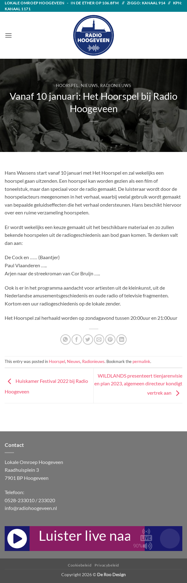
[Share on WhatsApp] (65, 339)
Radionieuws (115, 85)
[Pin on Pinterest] (110, 339)
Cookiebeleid (79, 565)
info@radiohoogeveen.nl (31, 508)
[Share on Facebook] (77, 339)
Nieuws (89, 85)
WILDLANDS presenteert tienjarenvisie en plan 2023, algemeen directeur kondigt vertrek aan (138, 384)
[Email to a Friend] (99, 339)
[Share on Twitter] (88, 339)
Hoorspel (67, 85)
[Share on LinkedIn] (121, 339)
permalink (141, 361)
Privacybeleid (107, 565)
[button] (8, 35)
